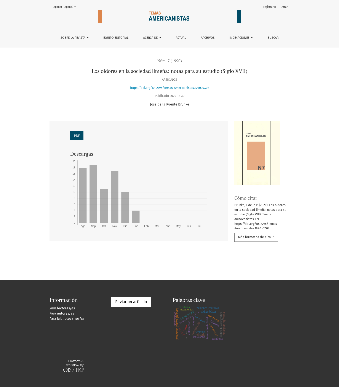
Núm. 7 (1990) (169, 60)
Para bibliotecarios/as (67, 319)
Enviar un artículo (131, 301)
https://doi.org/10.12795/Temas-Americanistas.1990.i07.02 (169, 88)
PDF (77, 136)
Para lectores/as (62, 308)
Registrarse (270, 6)
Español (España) (65, 6)
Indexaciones (239, 38)
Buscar (273, 38)
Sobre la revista (73, 38)
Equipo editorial (115, 38)
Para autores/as (62, 313)
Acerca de (150, 38)
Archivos (208, 38)
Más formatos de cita (255, 237)
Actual (181, 38)
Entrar (284, 6)
